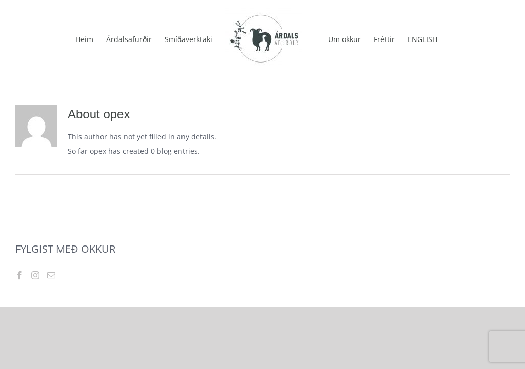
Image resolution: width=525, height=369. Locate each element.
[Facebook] (19, 275)
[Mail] (51, 275)
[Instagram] (35, 275)
